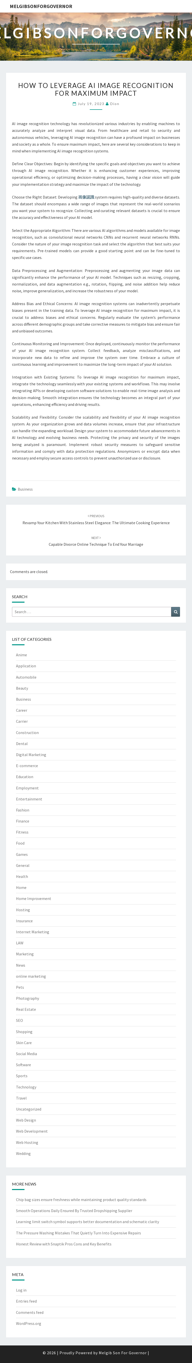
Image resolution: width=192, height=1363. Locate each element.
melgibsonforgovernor (41, 6)
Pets (20, 987)
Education (24, 776)
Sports (22, 1075)
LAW (20, 942)
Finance (22, 821)
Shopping (24, 1031)
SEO (19, 1020)
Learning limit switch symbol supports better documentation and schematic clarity (87, 1221)
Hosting (23, 909)
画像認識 (86, 197)
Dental (22, 743)
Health (22, 876)
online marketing (31, 976)
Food (20, 843)
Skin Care (24, 1042)
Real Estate (26, 1009)
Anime (21, 654)
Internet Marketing (32, 931)
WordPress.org (28, 1323)
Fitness (22, 832)
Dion (115, 104)
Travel (21, 1098)
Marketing (25, 953)
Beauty (22, 688)
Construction (27, 732)
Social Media (26, 1053)
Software (23, 1064)
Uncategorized (28, 1109)
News (20, 965)
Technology (26, 1086)
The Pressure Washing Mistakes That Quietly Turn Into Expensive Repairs (78, 1232)
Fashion (22, 809)
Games (22, 854)
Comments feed (30, 1312)
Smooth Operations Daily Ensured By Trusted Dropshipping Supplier (74, 1210)
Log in (21, 1290)
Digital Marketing (31, 754)
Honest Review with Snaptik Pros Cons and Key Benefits (64, 1243)
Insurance (24, 920)
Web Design (26, 1120)
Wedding (23, 1153)
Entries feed (26, 1301)
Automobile (26, 677)
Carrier (22, 721)
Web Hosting (27, 1142)
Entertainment (29, 798)
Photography (27, 998)
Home (21, 887)
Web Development (32, 1131)
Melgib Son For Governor (123, 1352)
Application (26, 665)
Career (21, 710)
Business (25, 489)
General (23, 865)
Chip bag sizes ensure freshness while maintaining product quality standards (81, 1199)
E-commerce (27, 765)
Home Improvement (33, 898)
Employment (27, 787)
